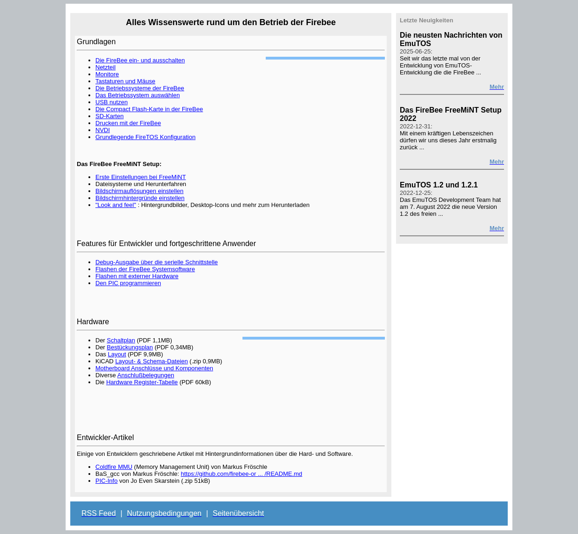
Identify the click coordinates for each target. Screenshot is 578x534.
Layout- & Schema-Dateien (151, 361)
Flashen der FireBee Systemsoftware (145, 269)
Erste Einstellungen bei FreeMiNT (140, 177)
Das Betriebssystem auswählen (137, 95)
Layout (117, 354)
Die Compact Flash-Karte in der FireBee (149, 109)
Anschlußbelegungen (145, 375)
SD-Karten (109, 116)
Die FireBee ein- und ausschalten (140, 60)
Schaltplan (121, 340)
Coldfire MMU (113, 466)
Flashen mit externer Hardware (136, 276)
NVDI (102, 130)
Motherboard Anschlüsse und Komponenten (154, 368)
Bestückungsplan (130, 347)
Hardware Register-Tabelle (142, 382)
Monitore (107, 74)
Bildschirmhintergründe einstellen (140, 197)
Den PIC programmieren (128, 283)
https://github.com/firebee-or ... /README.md (241, 473)
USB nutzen (111, 102)
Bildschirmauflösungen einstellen (139, 190)
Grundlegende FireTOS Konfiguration (145, 137)
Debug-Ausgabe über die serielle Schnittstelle (156, 262)
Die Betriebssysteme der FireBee (139, 88)
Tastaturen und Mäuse (125, 81)
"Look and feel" (115, 204)
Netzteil (105, 67)
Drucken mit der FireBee (128, 123)
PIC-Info (106, 480)
